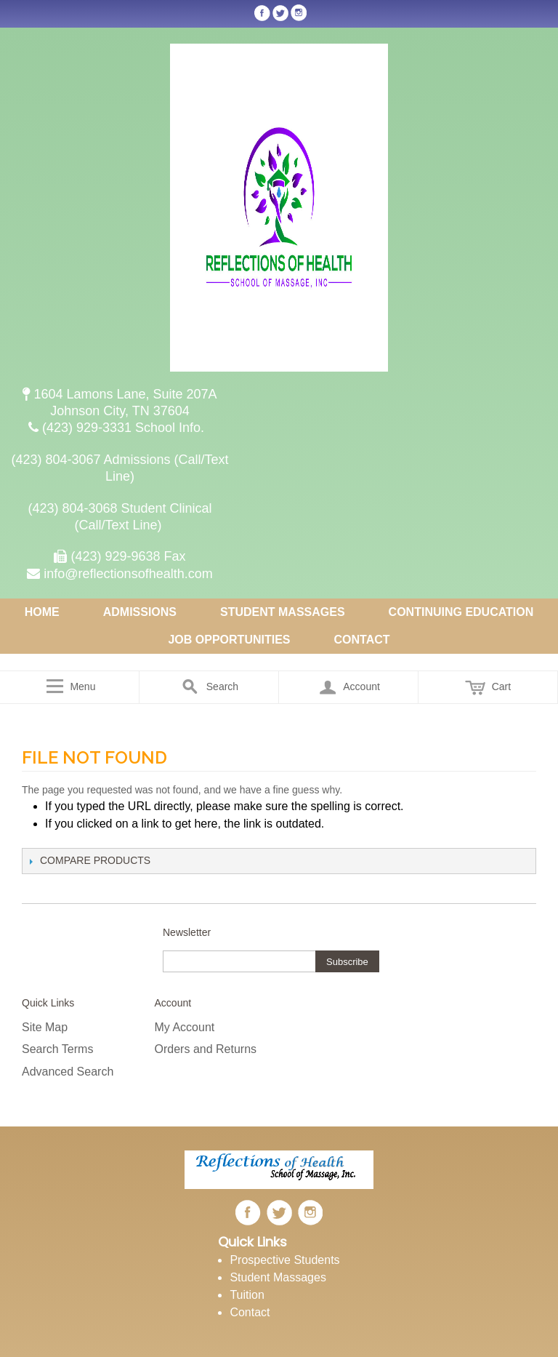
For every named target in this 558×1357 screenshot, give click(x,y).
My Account (185, 1027)
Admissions (140, 612)
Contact (362, 639)
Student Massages (282, 612)
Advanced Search (67, 1071)
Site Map (45, 1027)
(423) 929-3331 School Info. (119, 427)
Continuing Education (461, 612)
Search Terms (57, 1049)
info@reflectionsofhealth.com (119, 574)
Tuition (247, 1295)
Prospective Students (284, 1260)
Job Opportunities (229, 639)
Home (42, 612)
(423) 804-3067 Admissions (92, 459)
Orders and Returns (206, 1049)
